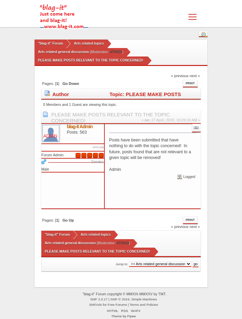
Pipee (131, 316)
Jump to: (122, 264)
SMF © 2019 (119, 299)
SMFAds (95, 304)
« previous (179, 76)
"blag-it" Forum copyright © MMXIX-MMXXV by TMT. (124, 294)
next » (194, 76)
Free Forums (117, 304)
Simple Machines (144, 299)
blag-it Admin (80, 126)
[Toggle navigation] (192, 17)
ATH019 (116, 52)
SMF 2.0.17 (99, 299)
